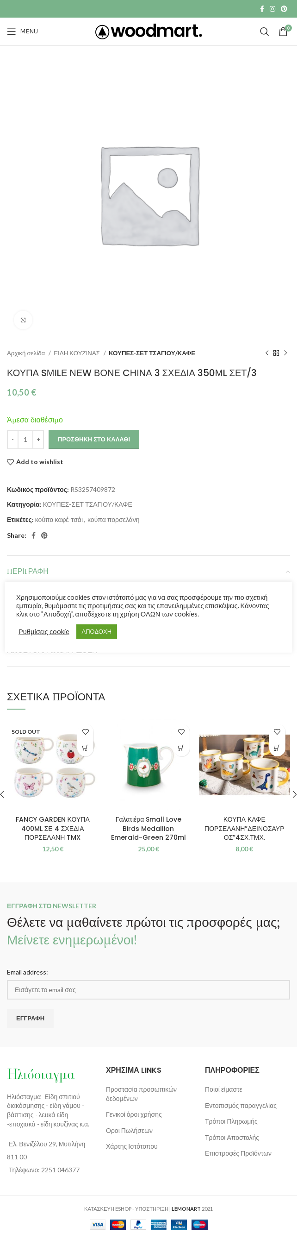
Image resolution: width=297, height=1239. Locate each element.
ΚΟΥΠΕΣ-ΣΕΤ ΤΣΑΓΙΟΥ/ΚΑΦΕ (152, 353)
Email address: (27, 972)
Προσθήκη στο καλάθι (94, 439)
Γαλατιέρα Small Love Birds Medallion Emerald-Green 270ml (148, 828)
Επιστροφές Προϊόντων (238, 1153)
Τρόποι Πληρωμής (231, 1121)
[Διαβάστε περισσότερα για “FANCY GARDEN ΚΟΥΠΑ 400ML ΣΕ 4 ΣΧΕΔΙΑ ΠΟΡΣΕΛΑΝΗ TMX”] (85, 748)
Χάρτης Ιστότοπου (132, 1146)
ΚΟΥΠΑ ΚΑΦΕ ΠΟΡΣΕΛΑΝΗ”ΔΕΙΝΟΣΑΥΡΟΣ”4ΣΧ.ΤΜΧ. (244, 828)
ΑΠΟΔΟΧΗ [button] (96, 631)
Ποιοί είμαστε (223, 1089)
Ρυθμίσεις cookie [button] (44, 631)
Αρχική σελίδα (26, 353)
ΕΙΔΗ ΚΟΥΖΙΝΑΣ (77, 353)
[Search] (264, 31)
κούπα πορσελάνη (113, 519)
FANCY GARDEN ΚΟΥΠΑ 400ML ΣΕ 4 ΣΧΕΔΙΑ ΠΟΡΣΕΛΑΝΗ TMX (53, 828)
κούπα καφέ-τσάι (59, 519)
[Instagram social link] (272, 9)
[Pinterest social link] (284, 9)
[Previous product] (267, 353)
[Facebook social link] (262, 9)
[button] (181, 748)
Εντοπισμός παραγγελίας (241, 1105)
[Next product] (285, 353)
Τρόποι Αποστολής (232, 1137)
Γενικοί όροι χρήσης (134, 1114)
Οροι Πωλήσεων (129, 1130)
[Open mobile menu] (22, 31)
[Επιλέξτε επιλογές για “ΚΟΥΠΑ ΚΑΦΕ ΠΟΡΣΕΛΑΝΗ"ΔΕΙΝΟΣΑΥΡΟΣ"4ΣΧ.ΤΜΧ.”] (277, 748)
